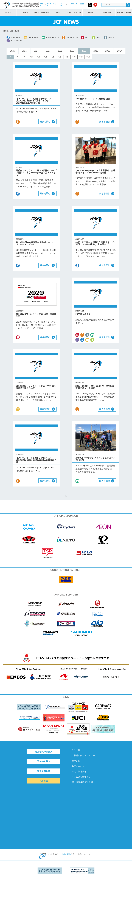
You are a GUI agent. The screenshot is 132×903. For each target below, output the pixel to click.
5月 (38, 57)
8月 (59, 57)
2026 (12, 51)
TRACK (24, 12)
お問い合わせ (78, 766)
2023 (48, 51)
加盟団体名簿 (43, 771)
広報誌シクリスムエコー (83, 755)
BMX (58, 12)
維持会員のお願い (43, 752)
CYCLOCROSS (74, 12)
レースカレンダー (72, 4)
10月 (74, 57)
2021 (72, 51)
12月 (88, 57)
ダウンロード (78, 761)
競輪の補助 (66, 854)
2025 (24, 51)
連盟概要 (82, 4)
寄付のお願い (43, 761)
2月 (17, 57)
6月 (45, 57)
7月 (52, 57)
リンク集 (76, 750)
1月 (10, 57)
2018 (107, 51)
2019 (95, 51)
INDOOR (107, 12)
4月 (31, 57)
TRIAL (90, 12)
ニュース (62, 4)
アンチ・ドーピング (51, 4)
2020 (84, 51)
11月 (81, 57)
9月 (67, 57)
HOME (5, 31)
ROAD (8, 12)
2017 (119, 51)
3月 (24, 57)
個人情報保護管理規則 (82, 782)
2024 (36, 51)
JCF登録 (41, 4)
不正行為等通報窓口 (81, 777)
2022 (60, 51)
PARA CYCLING (124, 12)
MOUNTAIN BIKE (41, 12)
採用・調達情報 (79, 771)
